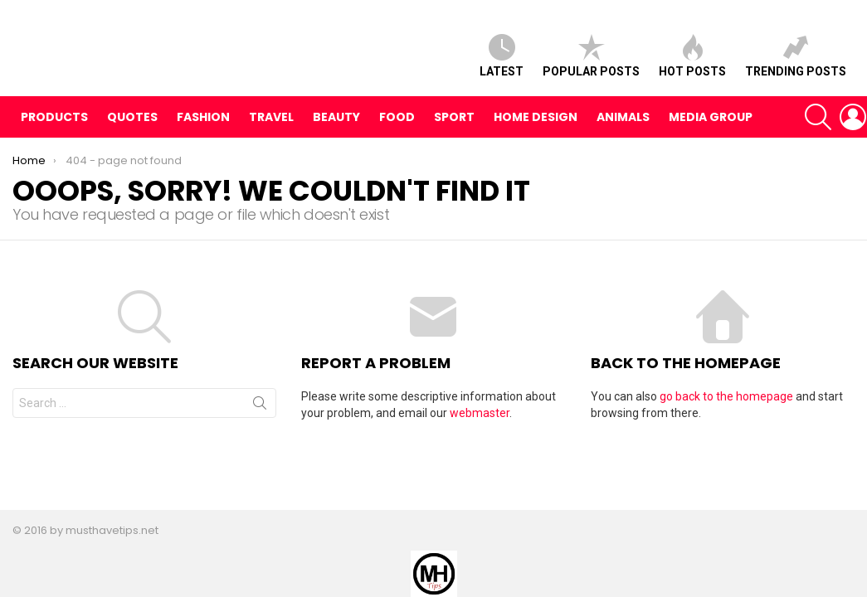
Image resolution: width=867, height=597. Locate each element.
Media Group (711, 128)
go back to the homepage (726, 408)
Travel (271, 128)
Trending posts (795, 62)
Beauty (336, 128)
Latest (502, 62)
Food (397, 128)
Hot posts (692, 62)
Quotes (132, 128)
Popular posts (591, 62)
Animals (623, 128)
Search (259, 418)
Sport (454, 128)
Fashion (203, 128)
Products (54, 128)
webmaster (479, 424)
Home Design (535, 128)
